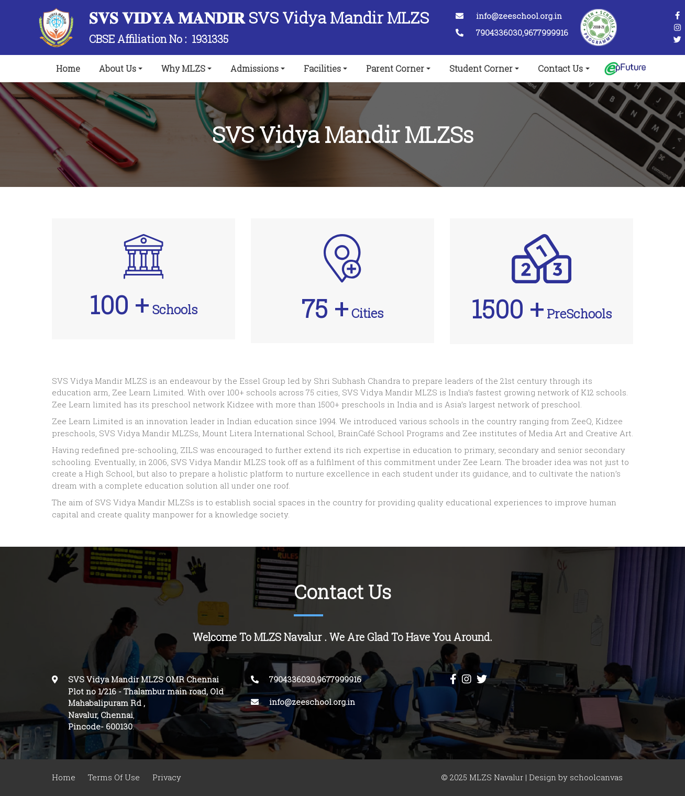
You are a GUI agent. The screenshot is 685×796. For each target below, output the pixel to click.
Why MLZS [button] (183, 68)
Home (70, 66)
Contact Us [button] (560, 68)
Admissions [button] (254, 68)
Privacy (166, 777)
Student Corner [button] (481, 68)
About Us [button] (117, 68)
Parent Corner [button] (395, 68)
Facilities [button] (322, 68)
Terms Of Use (114, 777)
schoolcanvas (595, 777)
